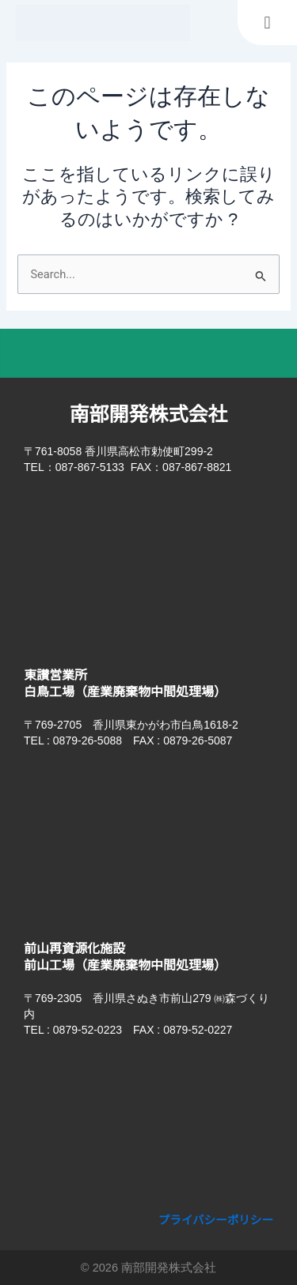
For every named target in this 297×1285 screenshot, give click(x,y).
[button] (267, 22)
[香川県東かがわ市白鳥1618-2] (148, 838)
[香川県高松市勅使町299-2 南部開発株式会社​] (148, 565)
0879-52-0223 (87, 1029)
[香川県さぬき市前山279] (148, 1128)
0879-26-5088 (87, 740)
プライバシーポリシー (216, 1220)
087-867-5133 (89, 467)
